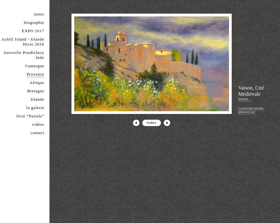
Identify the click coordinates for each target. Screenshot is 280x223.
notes (39, 14)
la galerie (35, 107)
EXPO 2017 (33, 30)
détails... (244, 99)
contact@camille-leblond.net (251, 110)
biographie (34, 22)
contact (37, 132)
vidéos (38, 124)
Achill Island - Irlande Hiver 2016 (23, 41)
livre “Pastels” (30, 116)
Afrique (37, 82)
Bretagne (35, 91)
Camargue (34, 65)
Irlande (37, 99)
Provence (35, 74)
